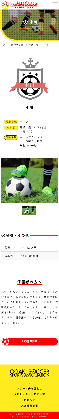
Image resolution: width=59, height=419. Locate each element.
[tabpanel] (29, 180)
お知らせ (29, 400)
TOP (29, 382)
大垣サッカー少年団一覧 (29, 394)
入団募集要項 (29, 405)
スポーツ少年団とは (29, 388)
